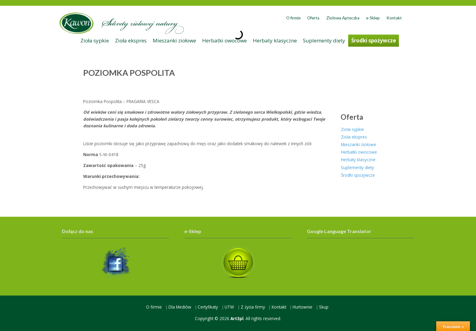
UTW (229, 307)
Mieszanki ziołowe (174, 40)
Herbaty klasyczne (275, 40)
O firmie (293, 17)
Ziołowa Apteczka (342, 17)
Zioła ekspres (131, 40)
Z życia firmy (253, 307)
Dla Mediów (179, 307)
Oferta (313, 17)
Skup (323, 307)
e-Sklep (373, 17)
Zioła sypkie (94, 40)
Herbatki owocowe (224, 40)
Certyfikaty (208, 307)
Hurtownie (302, 307)
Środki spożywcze (373, 40)
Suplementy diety (324, 40)
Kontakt (394, 17)
